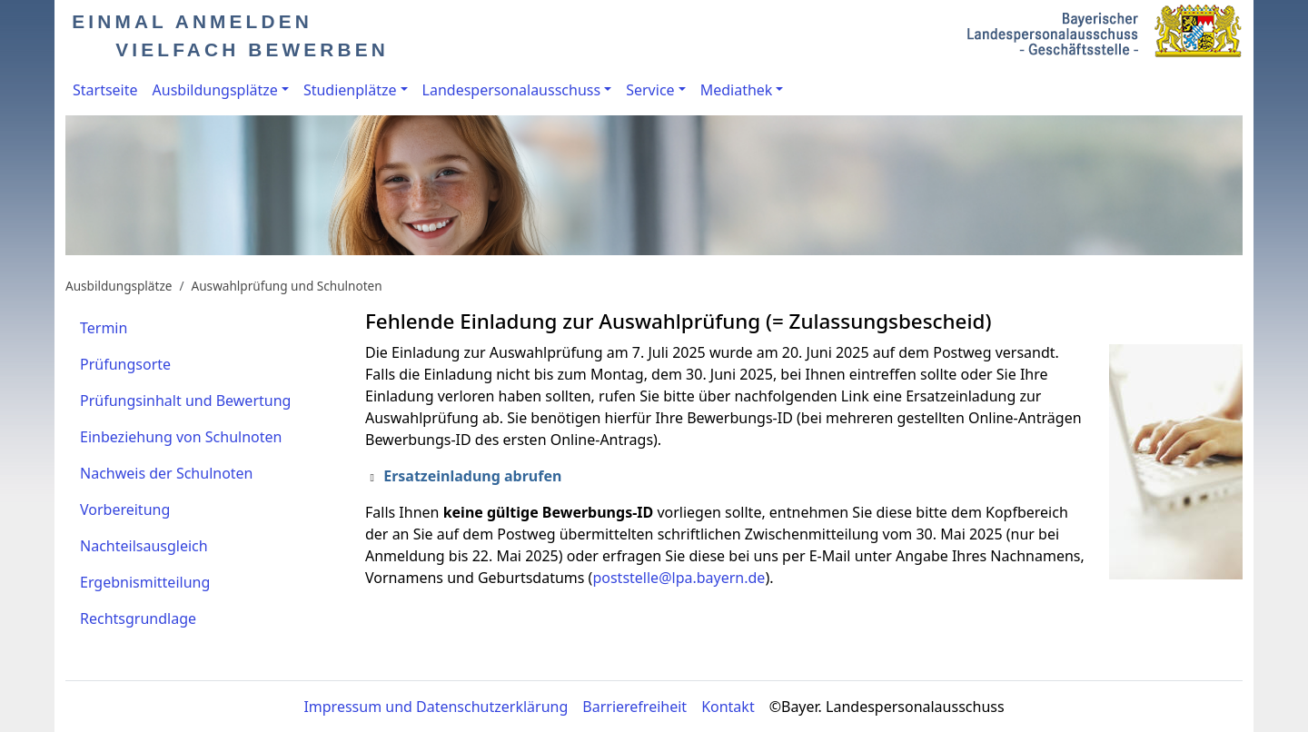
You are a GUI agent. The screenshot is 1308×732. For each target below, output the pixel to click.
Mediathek (736, 90)
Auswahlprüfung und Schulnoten (287, 285)
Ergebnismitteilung (145, 582)
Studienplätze (350, 90)
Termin (103, 328)
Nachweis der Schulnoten (166, 473)
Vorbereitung (125, 509)
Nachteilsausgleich (144, 546)
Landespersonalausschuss (511, 90)
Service (650, 90)
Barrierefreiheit (634, 707)
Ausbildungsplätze (215, 90)
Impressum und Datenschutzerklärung (435, 707)
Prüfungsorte (125, 364)
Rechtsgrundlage (138, 618)
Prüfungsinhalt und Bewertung (185, 401)
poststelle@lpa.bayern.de (678, 578)
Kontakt (728, 707)
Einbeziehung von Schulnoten (181, 437)
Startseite (105, 90)
